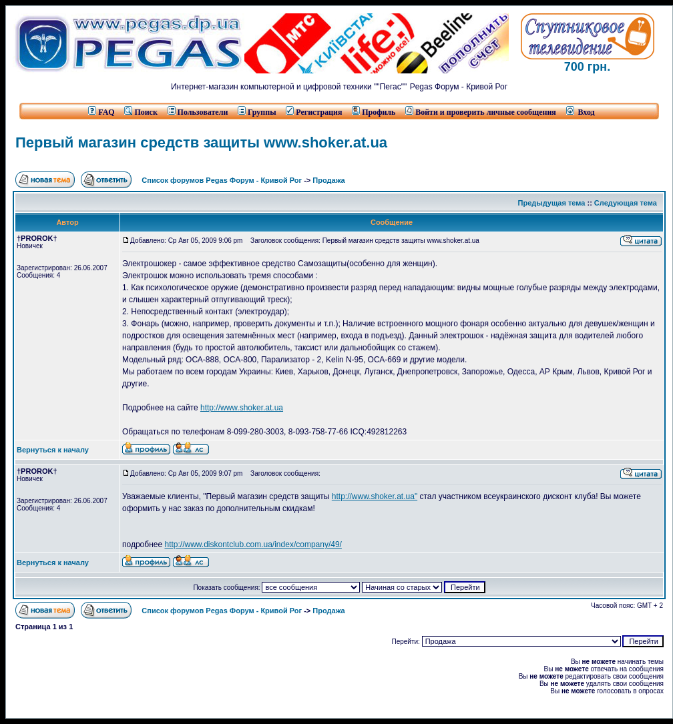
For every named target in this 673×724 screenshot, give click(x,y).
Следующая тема (625, 203)
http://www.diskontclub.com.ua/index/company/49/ (252, 544)
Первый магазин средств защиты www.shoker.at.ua (201, 142)
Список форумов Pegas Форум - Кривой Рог (222, 180)
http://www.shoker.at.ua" (374, 496)
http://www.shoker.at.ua (241, 407)
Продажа (328, 180)
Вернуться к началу (53, 450)
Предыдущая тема (552, 203)
